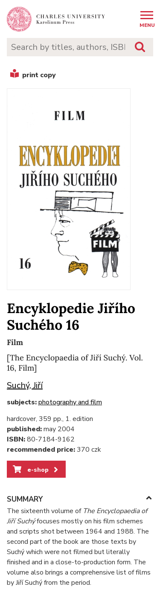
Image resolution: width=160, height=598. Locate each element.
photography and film (70, 402)
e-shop (36, 469)
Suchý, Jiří (25, 385)
